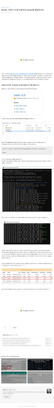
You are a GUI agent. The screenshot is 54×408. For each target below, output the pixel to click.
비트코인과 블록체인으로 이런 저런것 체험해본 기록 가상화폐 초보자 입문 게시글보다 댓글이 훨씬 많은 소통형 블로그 (24, 392)
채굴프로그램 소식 (5, 7)
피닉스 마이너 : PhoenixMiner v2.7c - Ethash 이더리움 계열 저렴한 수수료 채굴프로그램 (21, 345)
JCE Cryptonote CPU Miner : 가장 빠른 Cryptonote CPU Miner (16, 340)
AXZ (26, 406)
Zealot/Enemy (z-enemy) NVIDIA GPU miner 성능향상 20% (15, 338)
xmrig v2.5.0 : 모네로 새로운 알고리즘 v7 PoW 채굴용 (14, 343)
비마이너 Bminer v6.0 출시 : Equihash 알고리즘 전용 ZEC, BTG (16, 341)
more (51, 356)
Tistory (34, 406)
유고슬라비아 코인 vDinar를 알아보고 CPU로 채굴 (22, 73)
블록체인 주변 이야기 (9, 390)
